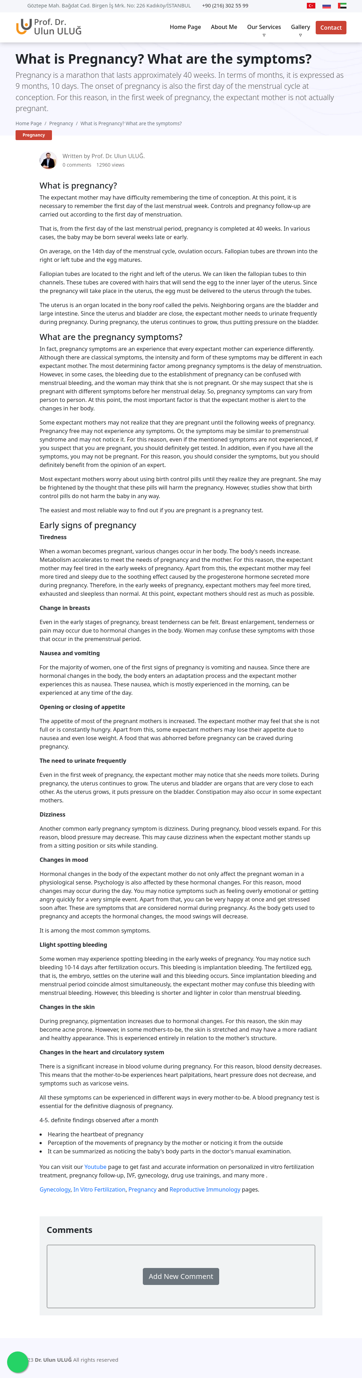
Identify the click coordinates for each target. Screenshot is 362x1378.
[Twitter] (273, 5)
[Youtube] (262, 5)
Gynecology (55, 1189)
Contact (331, 27)
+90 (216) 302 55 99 (225, 5)
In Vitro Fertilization (99, 1189)
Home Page (185, 27)
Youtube (95, 1167)
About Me (224, 27)
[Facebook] (285, 5)
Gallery (300, 27)
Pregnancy (61, 123)
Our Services (264, 27)
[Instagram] (297, 5)
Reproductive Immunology (205, 1189)
